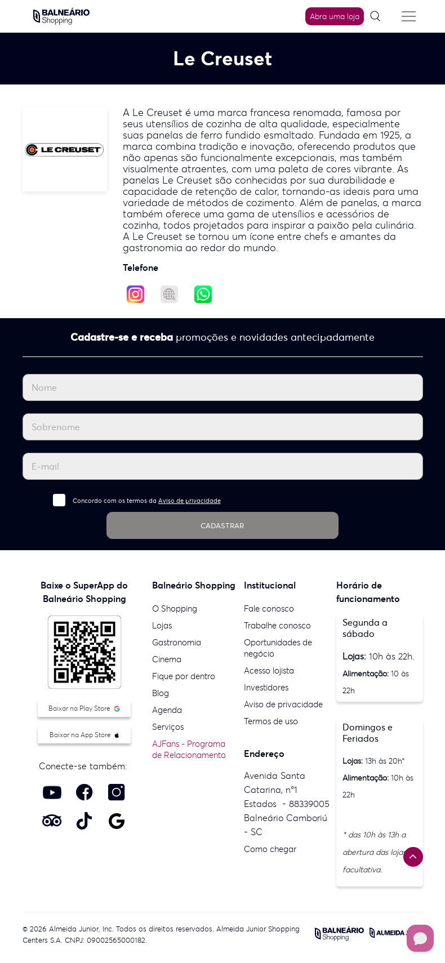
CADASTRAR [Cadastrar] (222, 525)
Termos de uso (271, 721)
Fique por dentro (183, 676)
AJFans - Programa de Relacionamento (189, 749)
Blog (160, 693)
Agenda (167, 710)
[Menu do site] (409, 16)
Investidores (266, 687)
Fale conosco (269, 608)
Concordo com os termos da (147, 501)
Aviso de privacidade (189, 501)
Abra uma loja (334, 16)
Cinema (166, 659)
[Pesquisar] (379, 17)
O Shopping (174, 608)
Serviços (168, 726)
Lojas (162, 625)
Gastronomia (176, 642)
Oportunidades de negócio (278, 648)
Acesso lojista (269, 670)
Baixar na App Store (84, 734)
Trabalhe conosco (277, 625)
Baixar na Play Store (84, 708)
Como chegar (270, 849)
